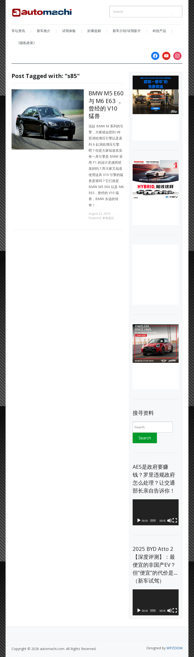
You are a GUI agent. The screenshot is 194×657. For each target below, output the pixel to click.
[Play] (138, 520)
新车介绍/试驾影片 (127, 30)
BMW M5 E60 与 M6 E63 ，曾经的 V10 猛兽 (106, 104)
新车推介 (43, 30)
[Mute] (169, 520)
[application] (156, 512)
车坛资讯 (18, 30)
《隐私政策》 (26, 42)
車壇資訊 (108, 218)
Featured (95, 218)
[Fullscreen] (174, 520)
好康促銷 (94, 30)
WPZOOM (174, 648)
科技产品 (159, 30)
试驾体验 (69, 30)
